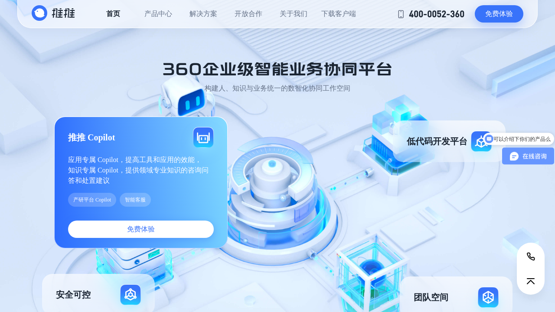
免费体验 (499, 13)
